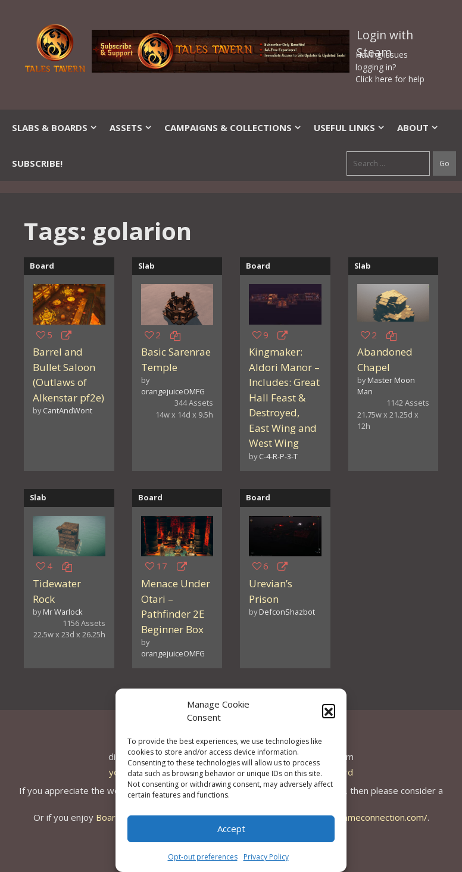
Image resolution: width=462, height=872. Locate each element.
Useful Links (349, 127)
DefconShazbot (287, 611)
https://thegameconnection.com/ (360, 817)
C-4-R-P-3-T (278, 456)
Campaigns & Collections (233, 127)
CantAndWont (67, 410)
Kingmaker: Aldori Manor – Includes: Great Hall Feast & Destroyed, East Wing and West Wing (284, 397)
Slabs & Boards (55, 127)
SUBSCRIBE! (37, 163)
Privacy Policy (266, 857)
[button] (329, 711)
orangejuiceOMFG (173, 391)
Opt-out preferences (203, 857)
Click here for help (389, 79)
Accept (231, 828)
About (418, 127)
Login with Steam (385, 37)
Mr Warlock (63, 611)
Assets (131, 127)
